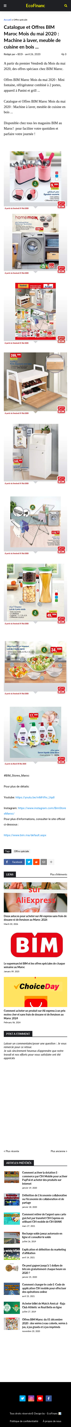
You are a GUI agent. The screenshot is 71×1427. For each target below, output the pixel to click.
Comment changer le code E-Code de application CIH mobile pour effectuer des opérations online (44, 1288)
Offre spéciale (20, 19)
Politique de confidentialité (24, 1421)
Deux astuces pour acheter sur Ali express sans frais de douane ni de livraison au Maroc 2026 (35, 917)
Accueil (7, 19)
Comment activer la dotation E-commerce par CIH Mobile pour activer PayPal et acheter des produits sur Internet (44, 1178)
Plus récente (12, 1151)
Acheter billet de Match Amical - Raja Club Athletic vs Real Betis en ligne (43, 1305)
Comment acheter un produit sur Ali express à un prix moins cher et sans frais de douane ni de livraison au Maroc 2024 (34, 1014)
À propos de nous (52, 1421)
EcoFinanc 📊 (54, 1413)
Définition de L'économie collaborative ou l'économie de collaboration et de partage (44, 1199)
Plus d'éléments (58, 874)
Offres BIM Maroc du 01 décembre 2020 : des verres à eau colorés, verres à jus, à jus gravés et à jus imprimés (44, 1323)
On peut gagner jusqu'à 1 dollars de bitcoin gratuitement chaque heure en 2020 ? (44, 1269)
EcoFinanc (35, 5)
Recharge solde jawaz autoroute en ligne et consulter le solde (42, 1235)
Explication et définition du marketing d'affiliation (44, 1251)
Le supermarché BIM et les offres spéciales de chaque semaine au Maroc (34, 965)
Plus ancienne (58, 1151)
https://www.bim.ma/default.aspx (25, 835)
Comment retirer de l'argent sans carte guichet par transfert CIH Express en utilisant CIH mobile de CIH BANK (44, 1218)
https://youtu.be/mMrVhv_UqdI (35, 797)
